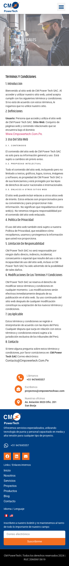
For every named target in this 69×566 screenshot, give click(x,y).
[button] (61, 7)
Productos (10, 491)
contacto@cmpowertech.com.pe (27, 360)
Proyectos (10, 486)
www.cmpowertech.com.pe (24, 134)
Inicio (7, 470)
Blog (7, 496)
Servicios (9, 480)
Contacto (9, 501)
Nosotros (9, 475)
